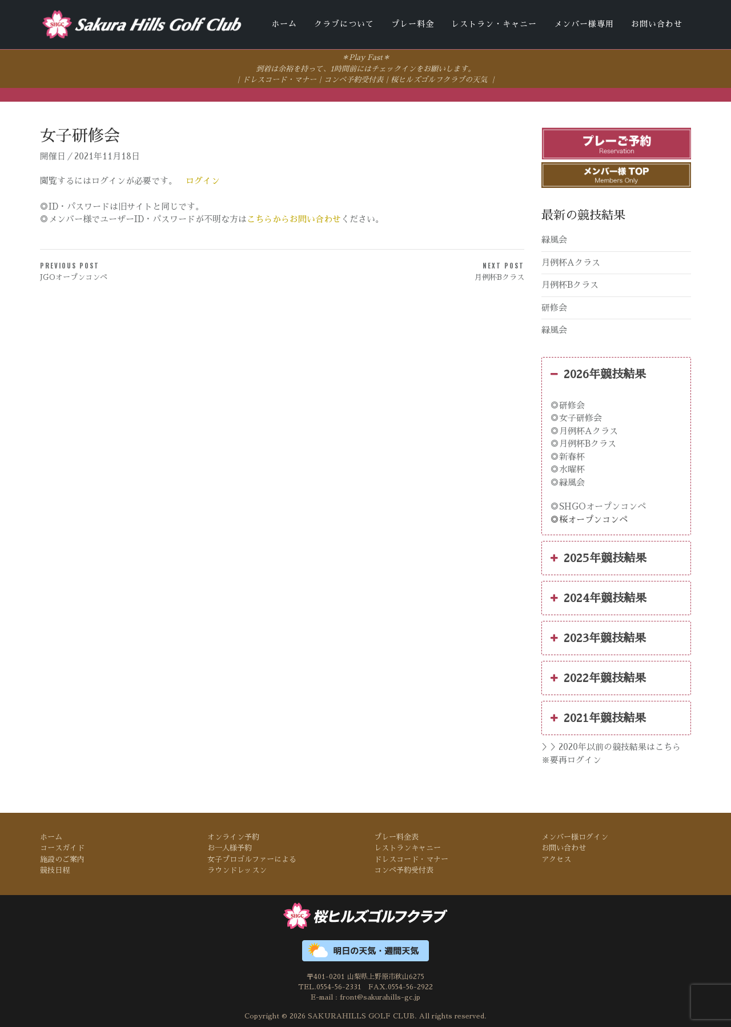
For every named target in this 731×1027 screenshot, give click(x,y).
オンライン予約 (233, 836)
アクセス (556, 858)
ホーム (284, 24)
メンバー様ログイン (574, 836)
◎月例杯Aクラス (584, 430)
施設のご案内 (62, 858)
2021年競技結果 (598, 717)
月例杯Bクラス (570, 284)
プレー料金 (412, 24)
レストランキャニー (407, 847)
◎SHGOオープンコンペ (598, 506)
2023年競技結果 (598, 637)
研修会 (554, 306)
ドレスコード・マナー (279, 79)
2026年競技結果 (598, 373)
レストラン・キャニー (494, 24)
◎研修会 (568, 404)
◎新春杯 (568, 455)
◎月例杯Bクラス (583, 443)
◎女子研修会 (576, 417)
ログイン (203, 180)
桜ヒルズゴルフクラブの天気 (439, 79)
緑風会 (554, 239)
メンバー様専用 (584, 24)
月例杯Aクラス (570, 261)
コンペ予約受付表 (353, 79)
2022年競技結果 (598, 677)
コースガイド (62, 847)
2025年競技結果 (598, 557)
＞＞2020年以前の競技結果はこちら (611, 746)
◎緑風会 (568, 481)
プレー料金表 (396, 836)
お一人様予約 (229, 847)
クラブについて (344, 24)
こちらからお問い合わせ (294, 218)
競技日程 (55, 869)
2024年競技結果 (598, 597)
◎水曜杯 (568, 468)
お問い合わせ (656, 24)
